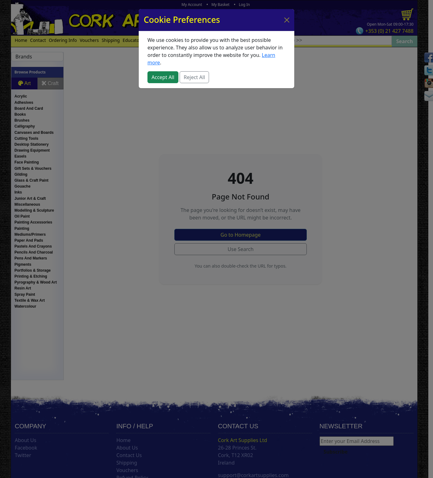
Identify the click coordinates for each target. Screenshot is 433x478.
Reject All (194, 77)
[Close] (287, 20)
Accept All (163, 77)
